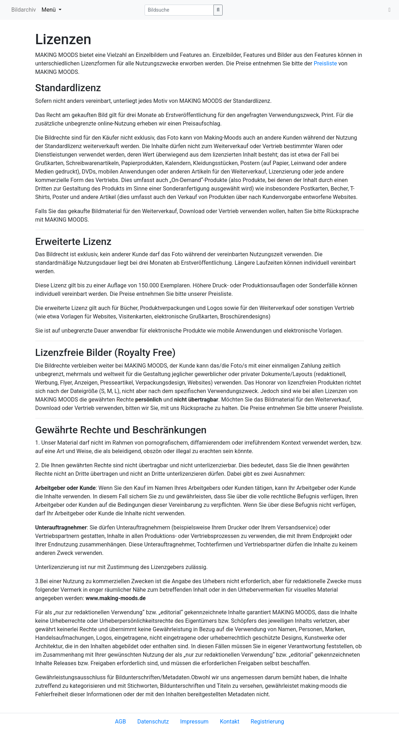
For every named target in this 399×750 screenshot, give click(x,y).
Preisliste (325, 63)
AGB (120, 721)
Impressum (194, 721)
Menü (49, 9)
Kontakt (229, 721)
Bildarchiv (23, 9)
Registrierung (267, 721)
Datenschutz (153, 721)
